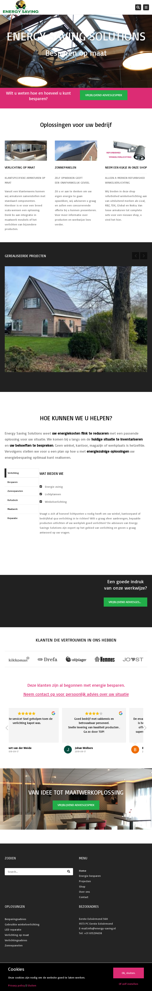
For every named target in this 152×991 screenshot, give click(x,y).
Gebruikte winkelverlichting (22, 924)
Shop (82, 886)
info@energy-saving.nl (101, 928)
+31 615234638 (93, 933)
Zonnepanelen (14, 945)
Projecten (85, 881)
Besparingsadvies (15, 919)
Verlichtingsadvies (16, 940)
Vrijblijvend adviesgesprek (103, 95)
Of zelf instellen (128, 983)
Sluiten (31, 985)
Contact (83, 897)
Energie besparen (90, 875)
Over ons (84, 891)
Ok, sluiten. (128, 973)
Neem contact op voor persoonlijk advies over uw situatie (76, 694)
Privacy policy (16, 985)
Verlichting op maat (17, 934)
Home (82, 870)
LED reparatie (13, 929)
